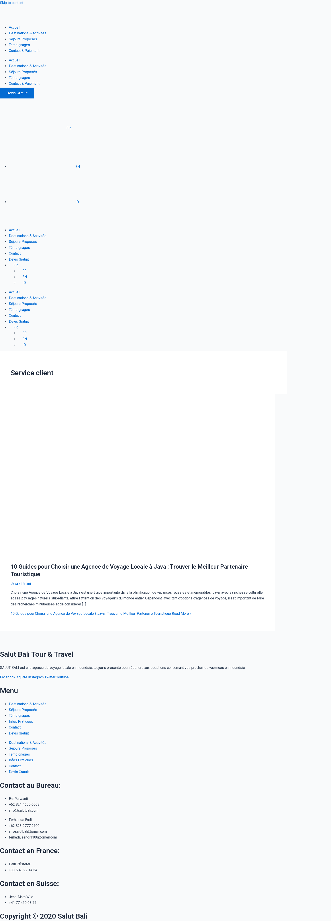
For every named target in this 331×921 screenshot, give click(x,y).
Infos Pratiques (21, 721)
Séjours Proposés (23, 39)
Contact (15, 253)
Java (14, 583)
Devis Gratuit (19, 259)
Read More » (101, 613)
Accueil (14, 27)
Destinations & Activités (27, 33)
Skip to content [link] (11, 3)
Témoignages (19, 45)
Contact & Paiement (24, 51)
